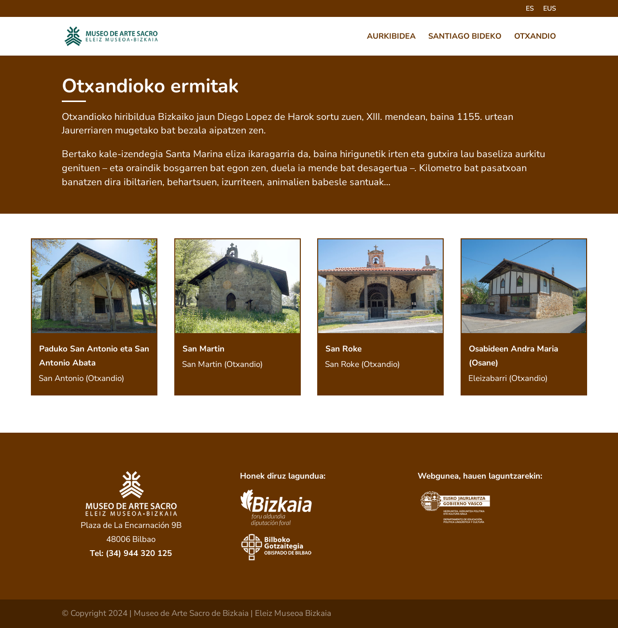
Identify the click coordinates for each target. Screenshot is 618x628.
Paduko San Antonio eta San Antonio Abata (94, 355)
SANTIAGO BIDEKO (465, 37)
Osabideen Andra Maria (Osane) (513, 355)
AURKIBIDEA (391, 37)
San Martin (204, 348)
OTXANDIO (535, 37)
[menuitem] (530, 11)
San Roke (343, 348)
